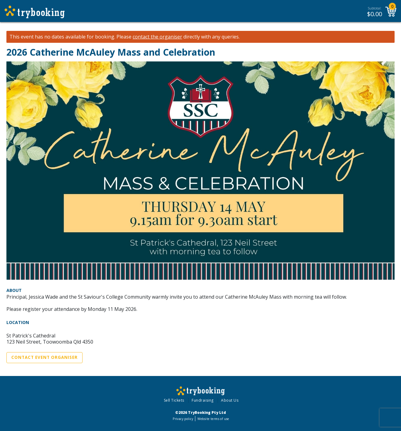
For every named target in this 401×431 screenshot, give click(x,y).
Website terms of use (213, 419)
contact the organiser (157, 37)
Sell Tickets (174, 400)
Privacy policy (183, 419)
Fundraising (203, 400)
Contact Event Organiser (44, 357)
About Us (229, 400)
